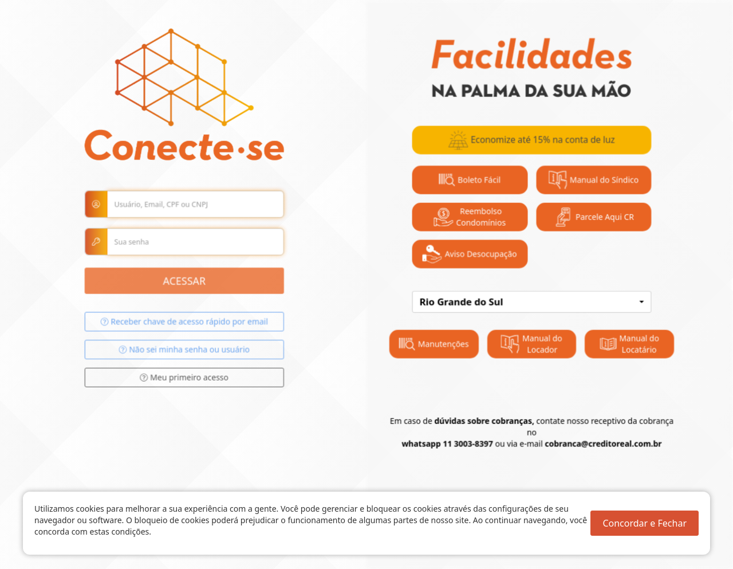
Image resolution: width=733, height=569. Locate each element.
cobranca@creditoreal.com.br (594, 438)
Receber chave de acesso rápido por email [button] (191, 327)
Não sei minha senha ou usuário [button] (191, 354)
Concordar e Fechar (644, 523)
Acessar (190, 288)
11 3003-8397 (464, 438)
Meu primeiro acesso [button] (191, 381)
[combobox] (526, 301)
